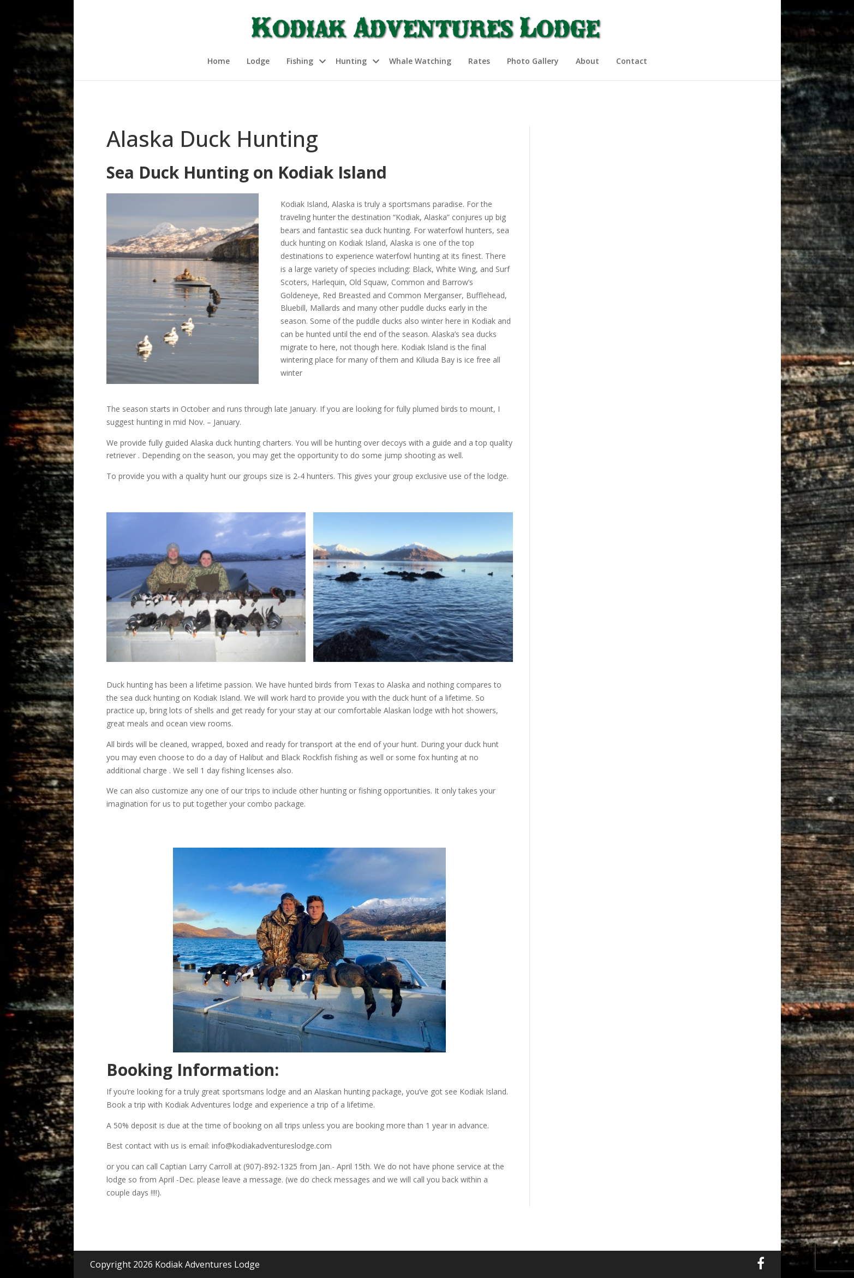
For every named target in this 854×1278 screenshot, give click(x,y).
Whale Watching (420, 61)
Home (218, 61)
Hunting (351, 61)
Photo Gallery (533, 61)
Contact (631, 61)
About (587, 61)
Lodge (258, 61)
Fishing (299, 61)
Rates (479, 61)
